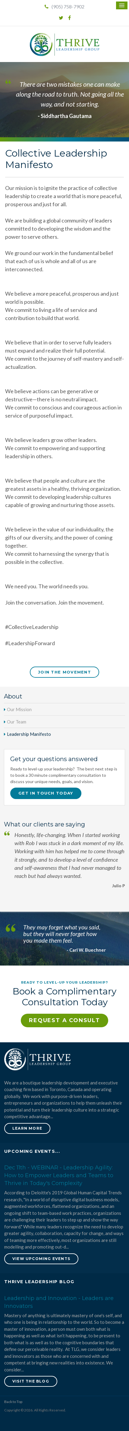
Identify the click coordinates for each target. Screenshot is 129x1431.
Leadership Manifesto (29, 734)
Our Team (16, 721)
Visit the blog (30, 1381)
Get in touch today (45, 793)
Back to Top (13, 1401)
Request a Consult (64, 1020)
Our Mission (19, 709)
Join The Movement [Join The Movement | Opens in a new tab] (64, 672)
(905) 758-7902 (64, 6)
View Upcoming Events (41, 1258)
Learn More (27, 1128)
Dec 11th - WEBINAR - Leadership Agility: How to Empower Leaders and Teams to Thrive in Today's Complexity (58, 1175)
